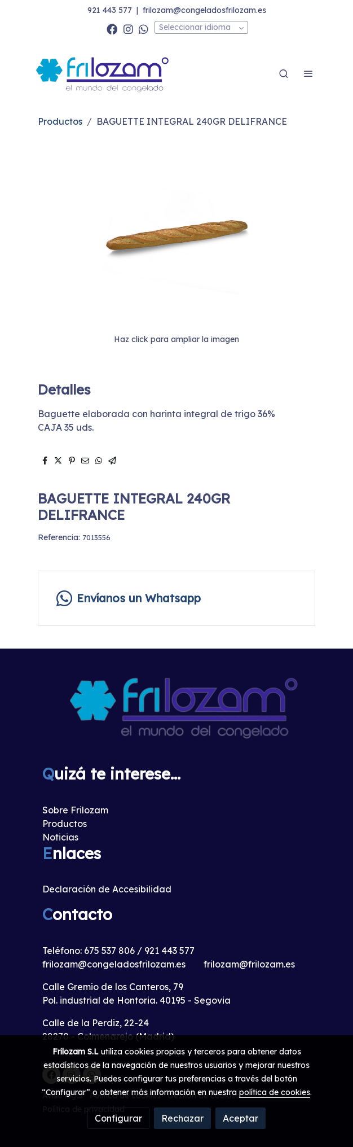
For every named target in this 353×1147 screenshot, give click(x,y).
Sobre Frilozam (75, 810)
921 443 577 (109, 10)
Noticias (60, 837)
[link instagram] (128, 28)
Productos (60, 121)
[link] (103, 73)
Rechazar (182, 1118)
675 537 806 (109, 950)
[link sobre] (176, 713)
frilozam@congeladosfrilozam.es (204, 10)
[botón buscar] (283, 73)
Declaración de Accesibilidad (106, 889)
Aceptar (240, 1118)
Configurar (118, 1118)
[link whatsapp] (143, 28)
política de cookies (274, 1092)
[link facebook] (112, 28)
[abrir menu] (308, 73)
